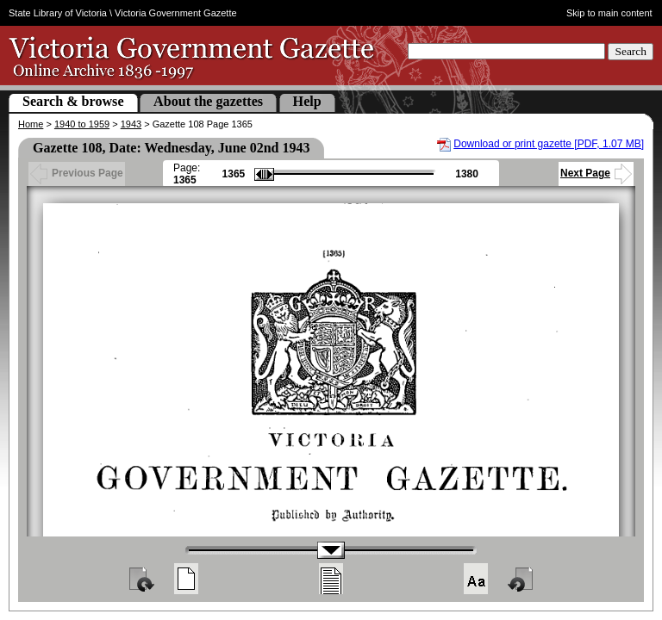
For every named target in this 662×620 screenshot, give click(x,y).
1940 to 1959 (81, 124)
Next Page (596, 173)
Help (307, 101)
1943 (131, 124)
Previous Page (76, 173)
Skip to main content (609, 13)
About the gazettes (208, 101)
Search (630, 51)
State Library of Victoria (58, 13)
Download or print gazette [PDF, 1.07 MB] (548, 144)
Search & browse (73, 101)
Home (30, 124)
